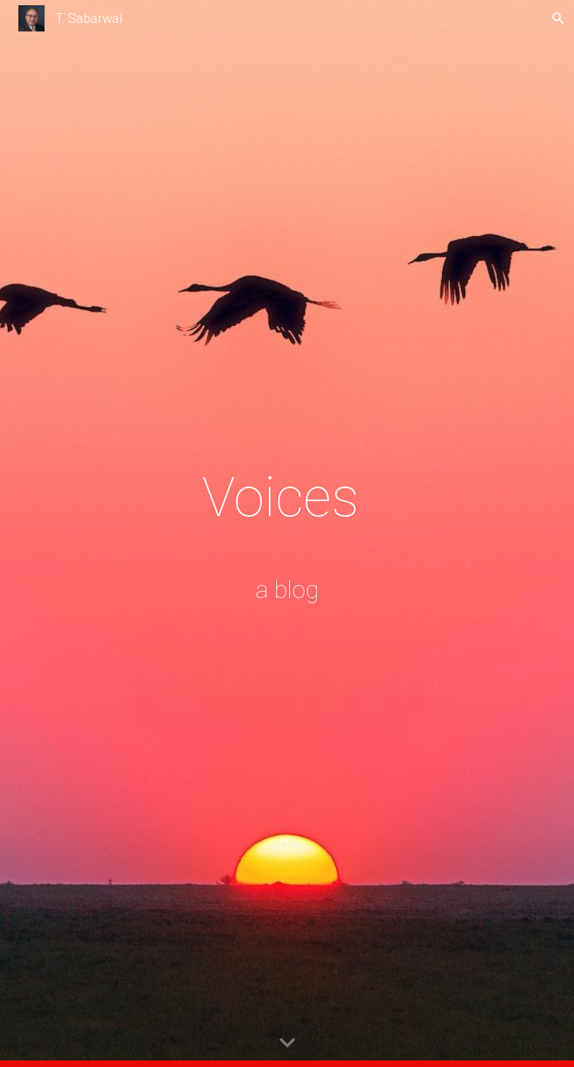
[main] (287, 533)
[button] (558, 18)
